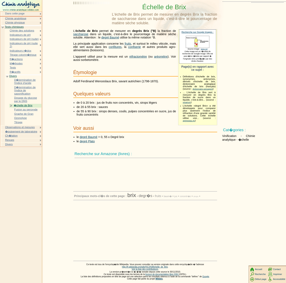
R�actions (16, 59)
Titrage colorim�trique (23, 54)
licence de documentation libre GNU (162, 274)
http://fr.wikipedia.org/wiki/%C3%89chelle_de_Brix (145, 267)
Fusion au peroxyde (26, 109)
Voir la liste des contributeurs (145, 269)
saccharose (81, 34)
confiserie (134, 47)
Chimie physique (15, 22)
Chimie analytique (15, 18)
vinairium (187, 102)
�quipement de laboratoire (21, 131)
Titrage (18, 122)
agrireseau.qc (189, 120)
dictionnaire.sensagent (203, 89)
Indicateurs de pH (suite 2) (24, 45)
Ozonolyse (20, 117)
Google (205, 276)
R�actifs (15, 71)
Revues (9, 140)
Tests (13, 67)
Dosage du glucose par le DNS (25, 99)
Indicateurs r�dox (20, 50)
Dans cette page (14, 13)
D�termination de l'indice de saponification (25, 90)
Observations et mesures (20, 127)
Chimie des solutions (22, 30)
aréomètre (161, 56)
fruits (128, 43)
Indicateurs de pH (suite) (24, 39)
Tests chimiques (14, 26)
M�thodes (16, 63)
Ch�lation (11, 135)
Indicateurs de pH (20, 34)
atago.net (204, 49)
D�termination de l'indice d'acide (25, 81)
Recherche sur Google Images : (198, 32)
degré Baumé (110, 37)
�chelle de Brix (23, 105)
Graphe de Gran (23, 113)
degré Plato (87, 141)
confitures (115, 47)
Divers (13, 76)
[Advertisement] (91, 13)
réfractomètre (138, 56)
